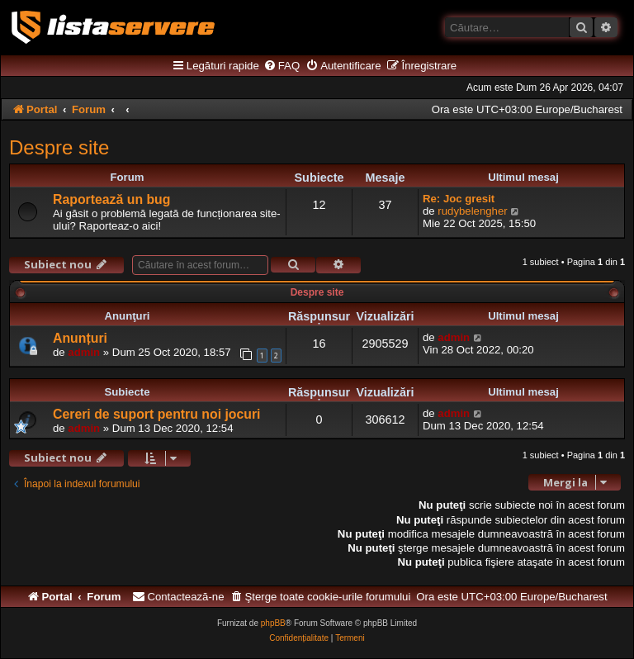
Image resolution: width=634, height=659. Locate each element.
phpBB (273, 623)
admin (84, 352)
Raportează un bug (111, 199)
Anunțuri (80, 338)
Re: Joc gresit (458, 198)
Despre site (59, 147)
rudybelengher (472, 211)
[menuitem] (281, 66)
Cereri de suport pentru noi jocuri (157, 414)
